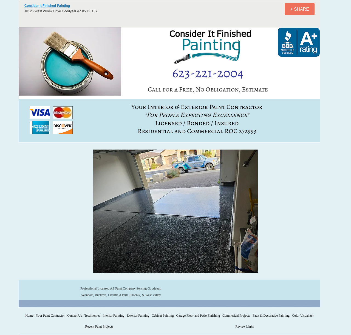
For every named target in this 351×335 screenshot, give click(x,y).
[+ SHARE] (300, 9)
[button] (40, 112)
